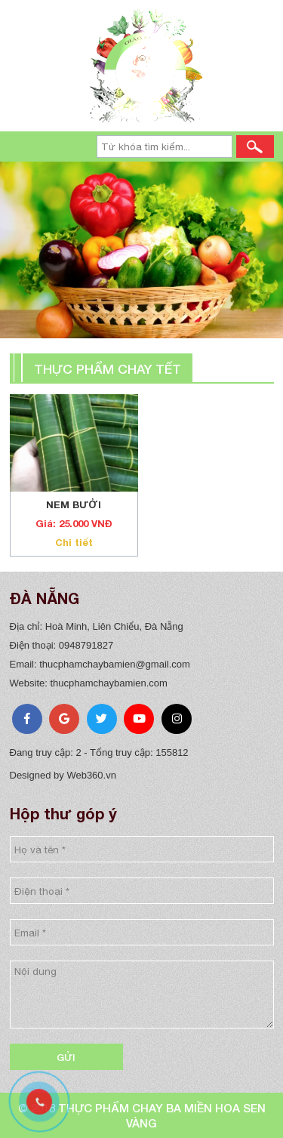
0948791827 (86, 645)
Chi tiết (74, 542)
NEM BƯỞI (73, 504)
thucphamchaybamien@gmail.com (114, 664)
